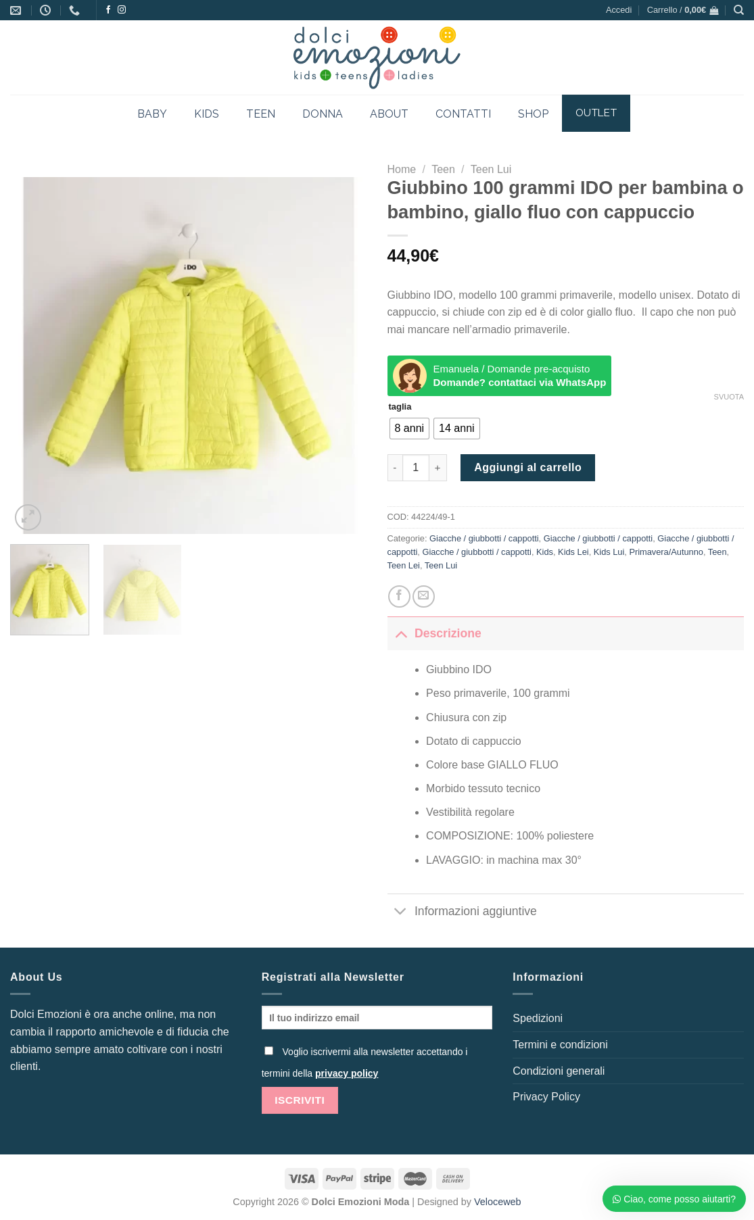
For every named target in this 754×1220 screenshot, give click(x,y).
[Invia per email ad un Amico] (424, 596)
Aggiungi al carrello (528, 467)
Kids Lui (609, 552)
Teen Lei (403, 565)
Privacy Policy (546, 1096)
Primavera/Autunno (666, 552)
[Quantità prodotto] (415, 467)
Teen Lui (491, 169)
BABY (152, 113)
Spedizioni (538, 1018)
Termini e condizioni (560, 1044)
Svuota (729, 397)
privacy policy (346, 1073)
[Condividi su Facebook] (399, 596)
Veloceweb (497, 1201)
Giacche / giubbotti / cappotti (483, 538)
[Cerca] (739, 10)
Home (402, 169)
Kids (544, 552)
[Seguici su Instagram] (122, 10)
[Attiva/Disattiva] (400, 633)
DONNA (322, 113)
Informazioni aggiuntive (462, 912)
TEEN (260, 113)
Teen (443, 169)
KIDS (206, 113)
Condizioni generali (559, 1071)
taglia (400, 407)
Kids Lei (573, 552)
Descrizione (434, 633)
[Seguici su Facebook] (108, 10)
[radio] (409, 428)
